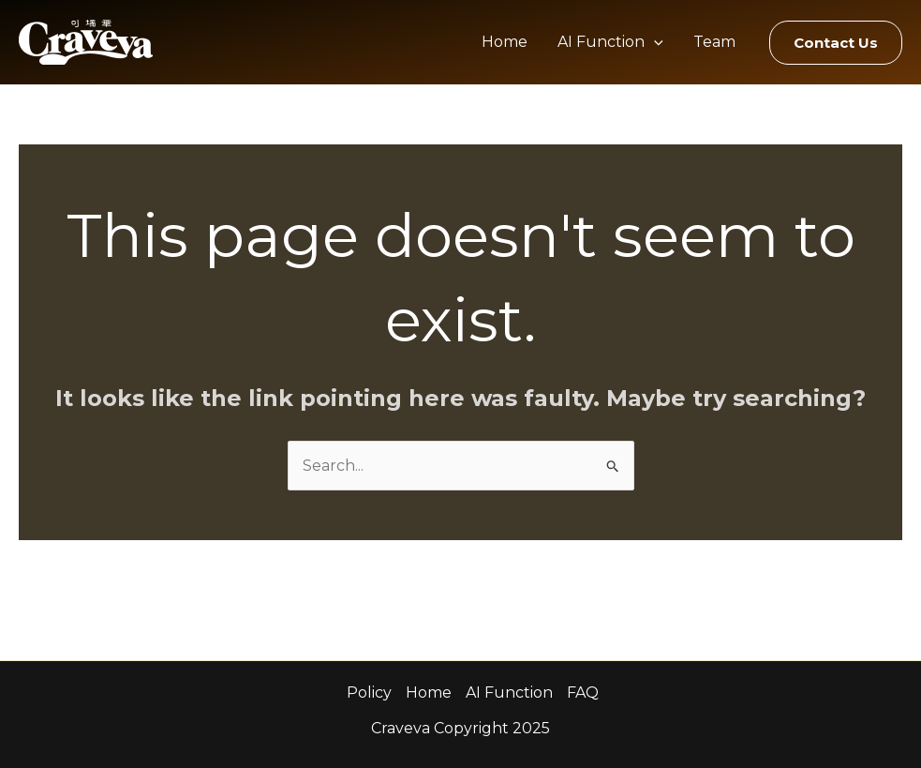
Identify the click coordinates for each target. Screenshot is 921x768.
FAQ (583, 692)
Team (714, 42)
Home (504, 42)
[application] (654, 42)
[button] (835, 43)
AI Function (610, 42)
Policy (369, 692)
